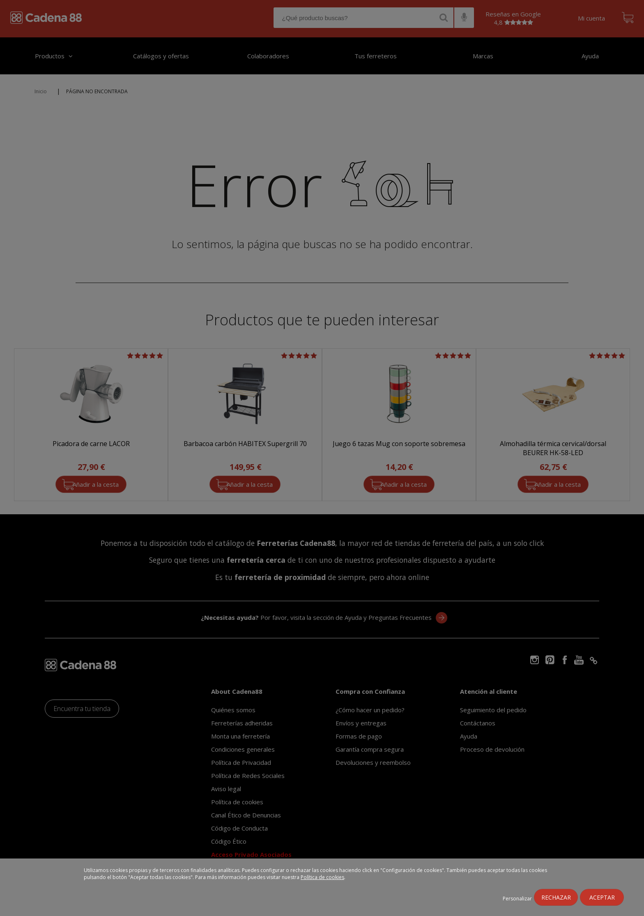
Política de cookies (322, 877)
